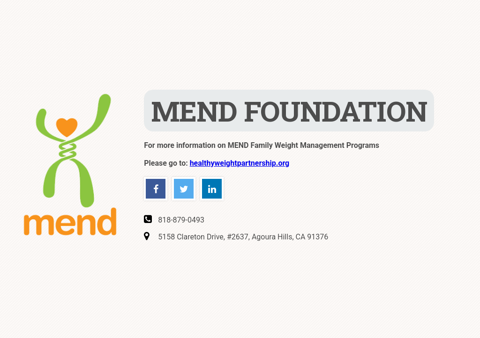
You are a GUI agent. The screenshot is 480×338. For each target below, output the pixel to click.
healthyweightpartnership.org (240, 163)
